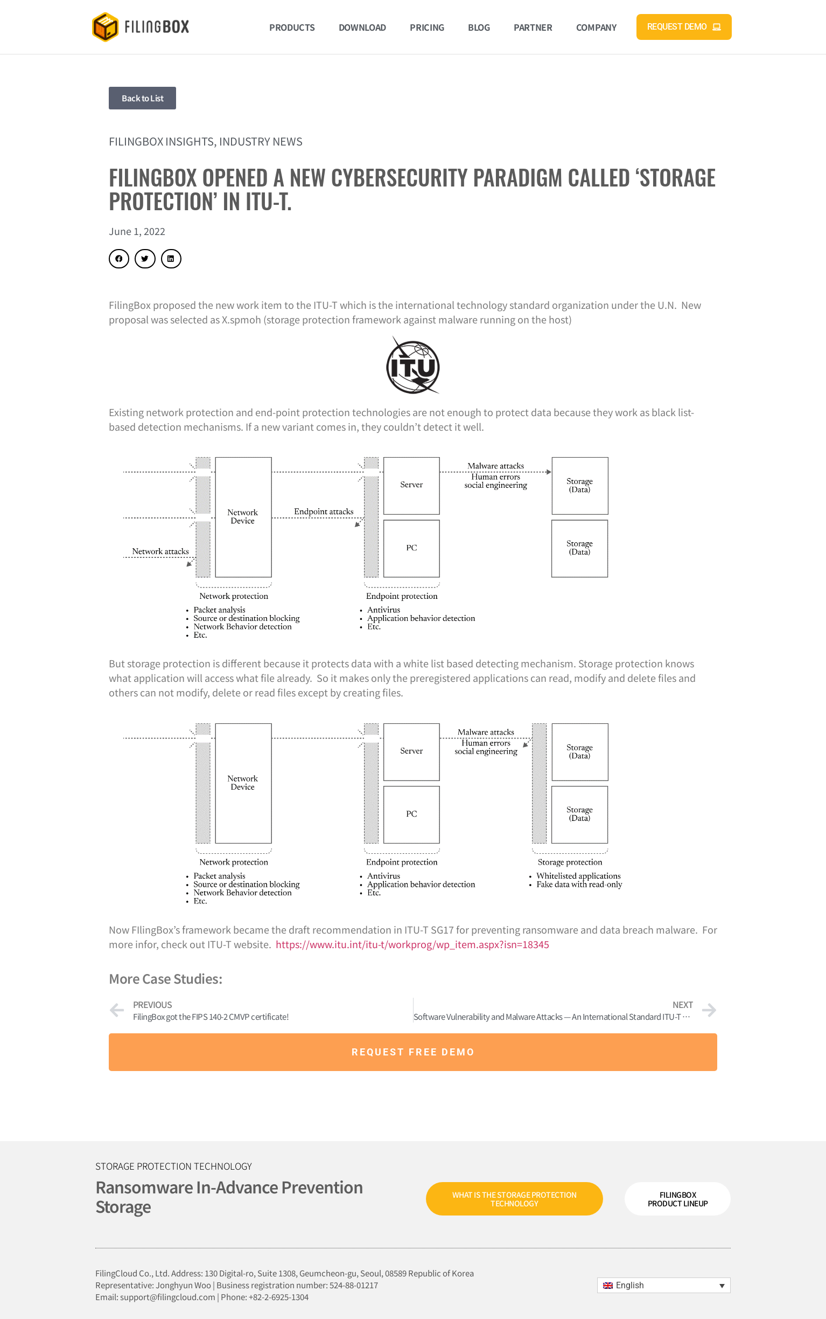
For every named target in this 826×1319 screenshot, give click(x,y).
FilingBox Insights (161, 141)
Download (363, 26)
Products (292, 26)
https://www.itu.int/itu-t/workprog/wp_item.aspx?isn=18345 (412, 944)
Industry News (261, 141)
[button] (119, 258)
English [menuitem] (630, 1285)
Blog (479, 26)
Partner (533, 26)
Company (596, 26)
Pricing (427, 26)
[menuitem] (664, 1285)
